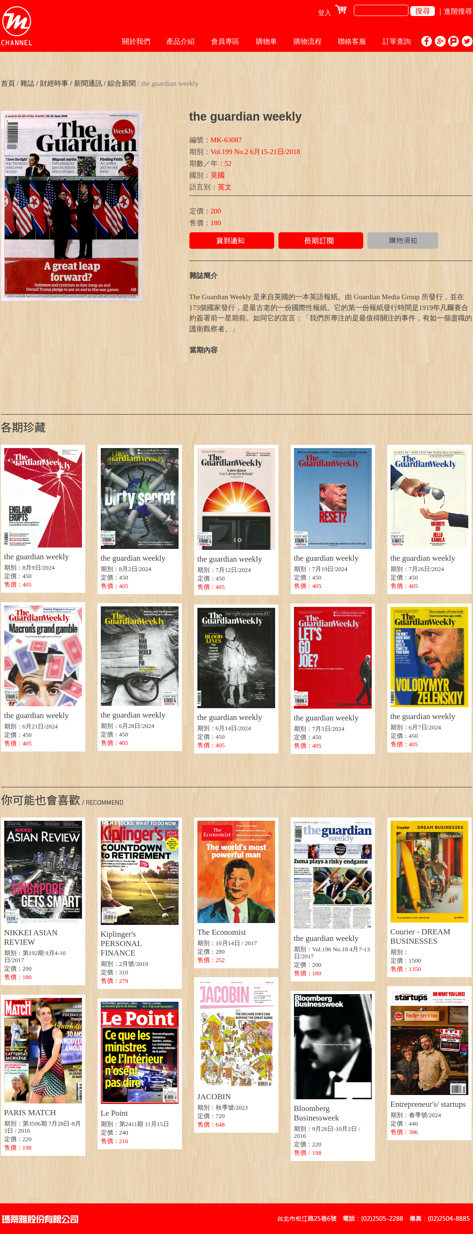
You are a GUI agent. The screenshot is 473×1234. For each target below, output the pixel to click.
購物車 (266, 41)
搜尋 (422, 11)
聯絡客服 (352, 41)
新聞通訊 (87, 83)
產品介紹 (180, 41)
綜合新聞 (121, 83)
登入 (324, 12)
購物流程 (308, 41)
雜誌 (27, 83)
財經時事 (54, 83)
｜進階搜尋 (454, 11)
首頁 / (10, 83)
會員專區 (225, 41)
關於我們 (136, 41)
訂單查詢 (397, 41)
